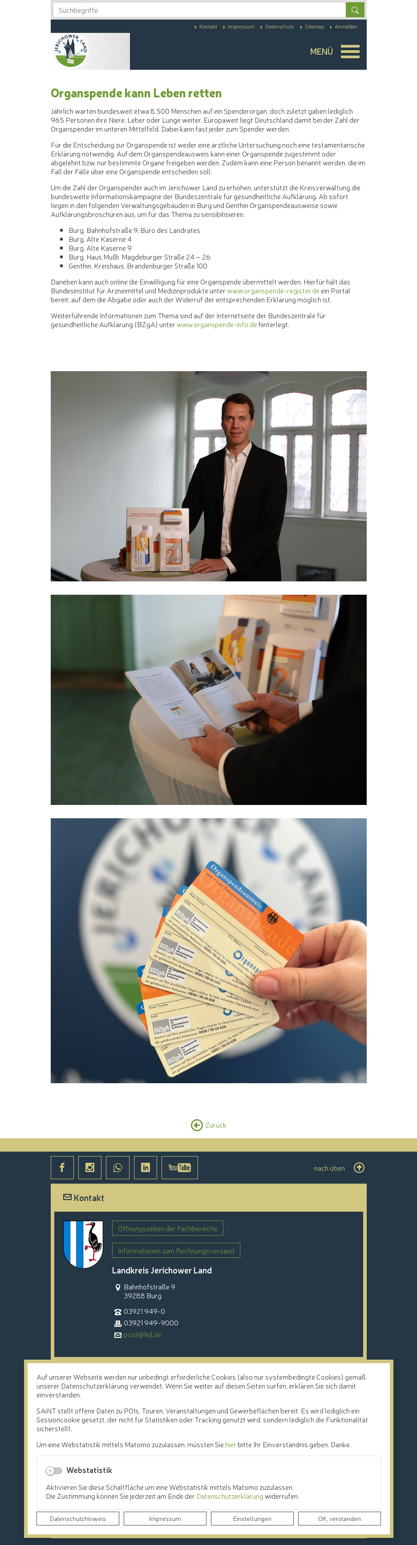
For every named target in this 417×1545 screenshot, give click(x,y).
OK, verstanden (339, 1518)
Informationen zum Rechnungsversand (176, 1250)
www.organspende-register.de (273, 290)
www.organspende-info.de (217, 324)
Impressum (165, 1518)
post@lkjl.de (143, 1334)
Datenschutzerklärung (230, 1496)
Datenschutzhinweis (78, 1518)
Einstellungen (252, 1518)
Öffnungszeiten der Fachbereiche (168, 1228)
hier (230, 1444)
